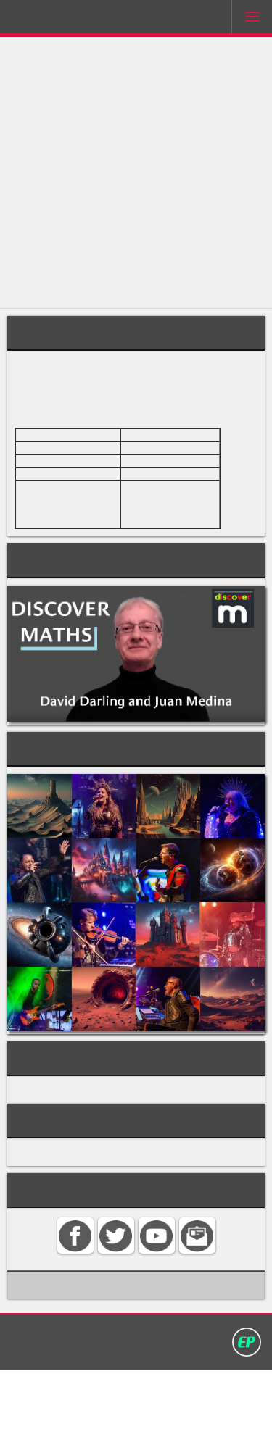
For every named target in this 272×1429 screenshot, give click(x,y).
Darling (51, 19)
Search (141, 1391)
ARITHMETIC (49, 1133)
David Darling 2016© (136, 1407)
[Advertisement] (136, 173)
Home (49, 1391)
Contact (94, 1391)
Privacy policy (203, 1391)
